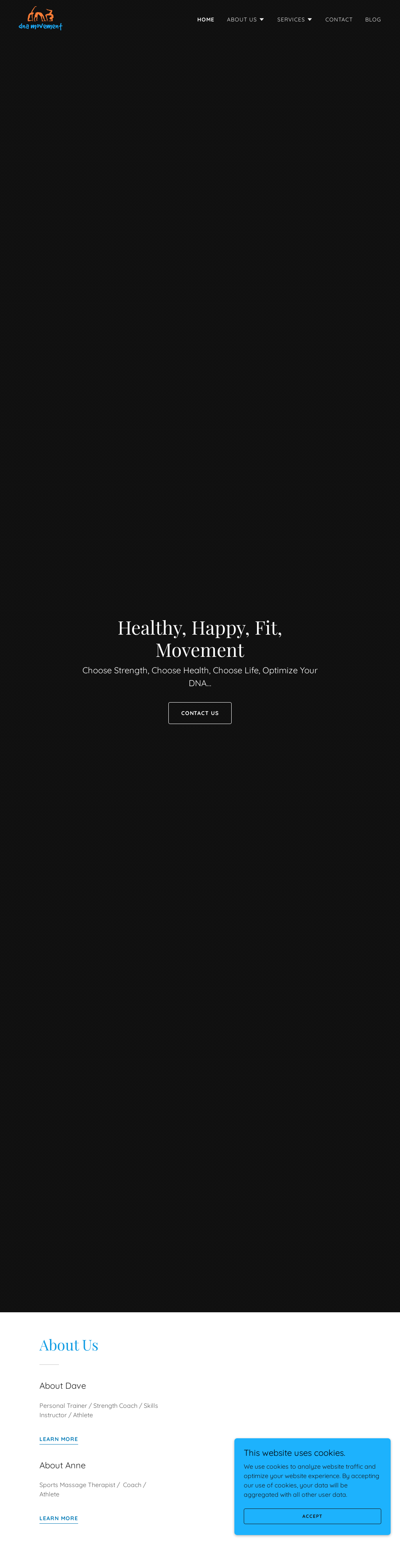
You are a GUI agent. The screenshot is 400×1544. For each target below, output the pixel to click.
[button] (246, 19)
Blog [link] (373, 19)
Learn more (58, 1439)
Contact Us (200, 713)
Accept (312, 1516)
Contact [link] (339, 19)
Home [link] (205, 19)
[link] (40, 17)
